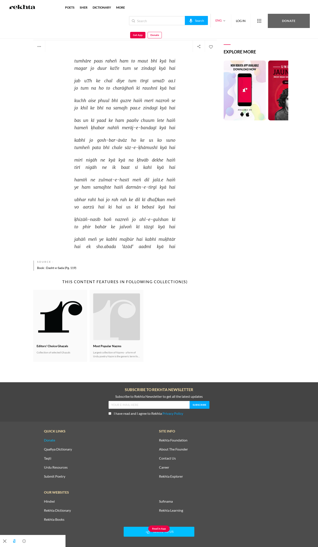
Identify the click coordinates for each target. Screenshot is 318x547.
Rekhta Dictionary (57, 510)
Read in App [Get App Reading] (159, 528)
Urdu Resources (56, 467)
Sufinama (166, 501)
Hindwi (49, 501)
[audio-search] (181, 20)
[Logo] (22, 7)
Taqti (47, 458)
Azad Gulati (43, 29)
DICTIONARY (102, 7)
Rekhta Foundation (173, 440)
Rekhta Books (54, 519)
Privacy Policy (172, 413)
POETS (70, 7)
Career (164, 467)
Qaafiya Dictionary (58, 449)
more (120, 7)
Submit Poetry (54, 476)
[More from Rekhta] (245, 21)
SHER (83, 7)
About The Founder (173, 449)
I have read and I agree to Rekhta (146, 413)
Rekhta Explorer (171, 476)
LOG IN (226, 20)
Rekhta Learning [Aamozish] (171, 510)
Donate (267, 20)
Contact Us (167, 458)
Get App (290, 20)
